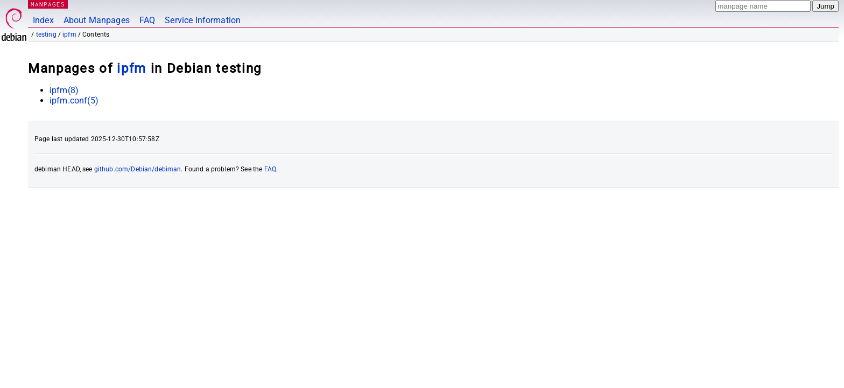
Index (43, 20)
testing (46, 34)
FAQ (147, 20)
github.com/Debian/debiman (137, 169)
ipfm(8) (64, 90)
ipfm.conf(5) (74, 100)
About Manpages (97, 20)
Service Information (203, 20)
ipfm (69, 34)
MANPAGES (48, 4)
